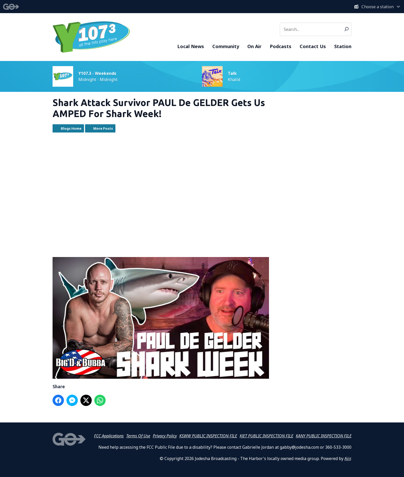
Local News (190, 46)
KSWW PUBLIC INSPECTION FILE (208, 436)
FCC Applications (109, 436)
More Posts (103, 128)
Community (225, 46)
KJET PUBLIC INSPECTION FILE (266, 436)
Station (342, 46)
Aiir (347, 458)
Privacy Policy (165, 436)
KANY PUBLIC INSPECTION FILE (323, 436)
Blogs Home (71, 128)
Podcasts (280, 46)
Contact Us (313, 46)
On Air (254, 46)
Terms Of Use (138, 436)
